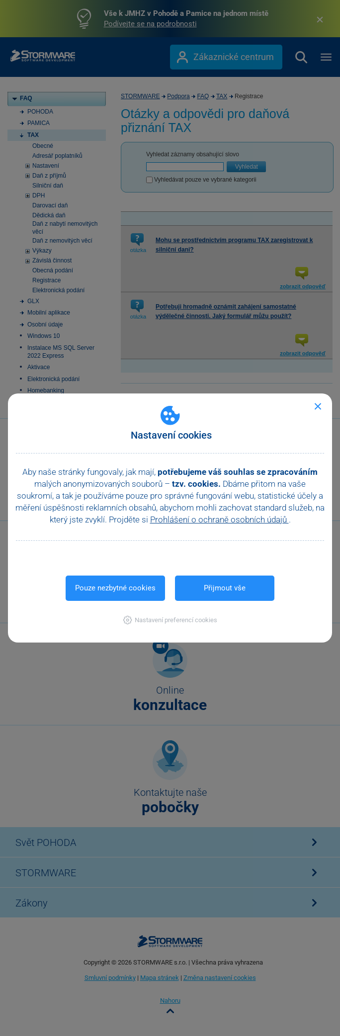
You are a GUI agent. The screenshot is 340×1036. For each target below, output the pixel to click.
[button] (170, 620)
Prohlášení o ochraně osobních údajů (219, 519)
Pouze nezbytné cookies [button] (115, 587)
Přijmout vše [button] (225, 587)
